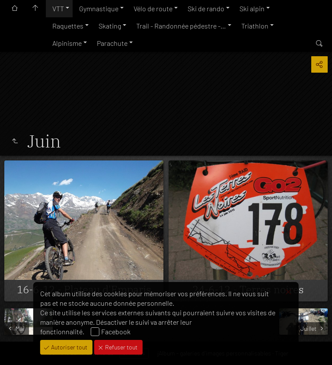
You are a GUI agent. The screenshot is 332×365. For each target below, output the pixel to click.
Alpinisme (67, 43)
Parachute (112, 43)
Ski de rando (206, 8)
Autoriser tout (68, 347)
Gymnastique (98, 8)
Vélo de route (153, 8)
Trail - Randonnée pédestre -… (181, 26)
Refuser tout (120, 347)
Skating (110, 26)
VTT (58, 8)
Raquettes (67, 26)
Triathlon (254, 26)
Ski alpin (252, 8)
